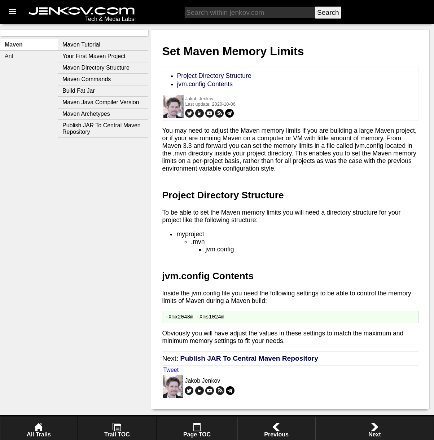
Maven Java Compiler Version (100, 102)
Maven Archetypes (86, 114)
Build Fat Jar (78, 91)
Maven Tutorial (81, 44)
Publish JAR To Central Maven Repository (249, 359)
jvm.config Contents (205, 84)
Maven (14, 44)
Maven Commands (86, 79)
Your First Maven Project (94, 56)
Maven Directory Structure (96, 68)
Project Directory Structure (214, 75)
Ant (9, 56)
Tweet (171, 371)
